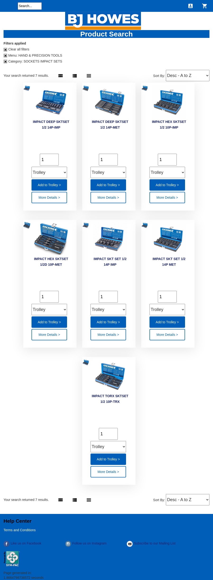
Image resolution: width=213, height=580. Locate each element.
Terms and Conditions (20, 530)
